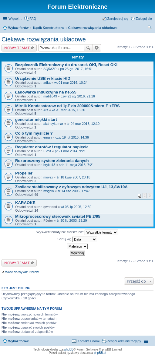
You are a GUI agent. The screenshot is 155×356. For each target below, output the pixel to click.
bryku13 (49, 165)
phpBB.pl (100, 352)
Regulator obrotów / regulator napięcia (52, 147)
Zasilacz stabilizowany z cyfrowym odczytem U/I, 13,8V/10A (71, 187)
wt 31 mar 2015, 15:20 (68, 110)
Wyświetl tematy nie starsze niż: (77, 232)
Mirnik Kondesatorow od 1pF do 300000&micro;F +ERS (67, 106)
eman (47, 137)
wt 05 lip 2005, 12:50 (76, 207)
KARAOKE (25, 202)
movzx (48, 177)
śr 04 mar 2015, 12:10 (83, 123)
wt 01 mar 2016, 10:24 (70, 82)
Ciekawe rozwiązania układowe (92, 28)
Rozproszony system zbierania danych (52, 160)
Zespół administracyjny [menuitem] (124, 341)
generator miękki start (36, 119)
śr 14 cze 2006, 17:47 (74, 191)
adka (47, 82)
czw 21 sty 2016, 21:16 (78, 96)
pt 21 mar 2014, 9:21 (70, 151)
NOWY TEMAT (17, 48)
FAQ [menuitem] (32, 18)
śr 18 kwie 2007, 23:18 (73, 177)
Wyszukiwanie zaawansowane (97, 47)
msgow (48, 191)
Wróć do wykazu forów (22, 272)
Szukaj (88, 47)
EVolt (47, 151)
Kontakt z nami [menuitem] (88, 341)
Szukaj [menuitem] (150, 28)
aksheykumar (53, 123)
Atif (45, 110)
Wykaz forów (18, 28)
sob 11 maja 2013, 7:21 (76, 165)
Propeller (23, 173)
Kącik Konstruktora (48, 28)
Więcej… (15, 18)
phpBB (68, 349)
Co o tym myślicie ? (34, 133)
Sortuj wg (77, 239)
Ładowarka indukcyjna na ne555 (45, 92)
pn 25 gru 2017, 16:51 (76, 69)
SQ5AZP (49, 69)
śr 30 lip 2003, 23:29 (72, 220)
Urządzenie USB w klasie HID (42, 78)
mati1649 (50, 96)
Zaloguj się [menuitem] (144, 18)
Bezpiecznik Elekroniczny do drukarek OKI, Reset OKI (66, 64)
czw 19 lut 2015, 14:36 (72, 137)
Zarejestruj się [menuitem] (117, 18)
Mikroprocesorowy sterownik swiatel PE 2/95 (57, 216)
